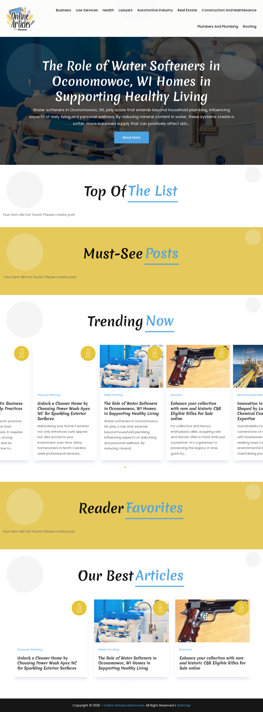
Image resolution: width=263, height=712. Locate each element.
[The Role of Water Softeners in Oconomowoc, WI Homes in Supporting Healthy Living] (131, 425)
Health (108, 10)
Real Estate (187, 10)
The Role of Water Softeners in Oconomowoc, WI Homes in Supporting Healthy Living (131, 92)
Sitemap (184, 705)
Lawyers (126, 10)
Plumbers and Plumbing (217, 26)
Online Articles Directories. (124, 705)
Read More (131, 148)
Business (63, 10)
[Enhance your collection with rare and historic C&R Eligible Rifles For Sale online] (198, 425)
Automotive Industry (155, 10)
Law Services (87, 10)
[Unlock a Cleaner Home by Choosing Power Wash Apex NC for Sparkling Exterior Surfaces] (65, 425)
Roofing (249, 26)
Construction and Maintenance (229, 10)
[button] (132, 490)
